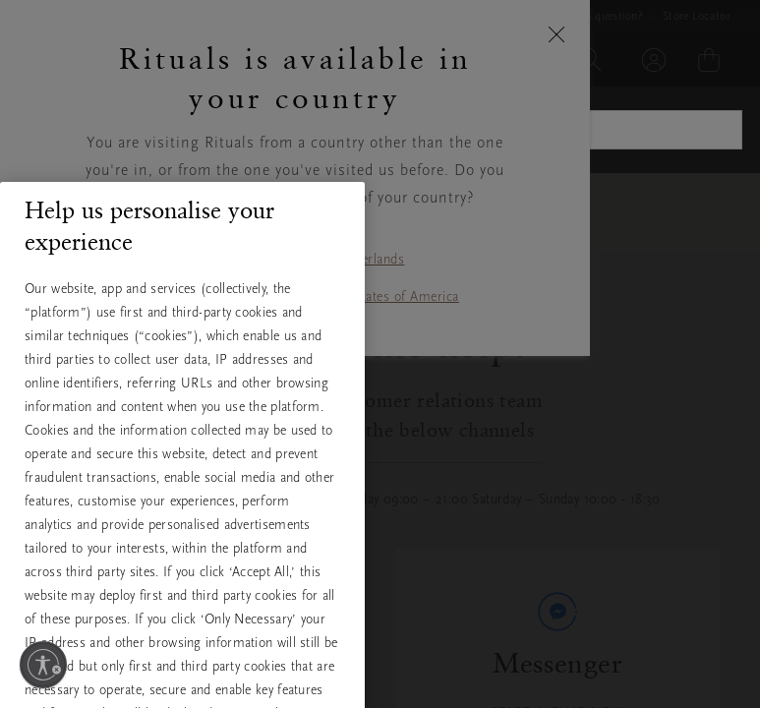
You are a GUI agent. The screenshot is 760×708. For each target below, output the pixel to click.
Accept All (183, 664)
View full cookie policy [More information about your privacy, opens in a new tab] (116, 595)
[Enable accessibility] (43, 664)
